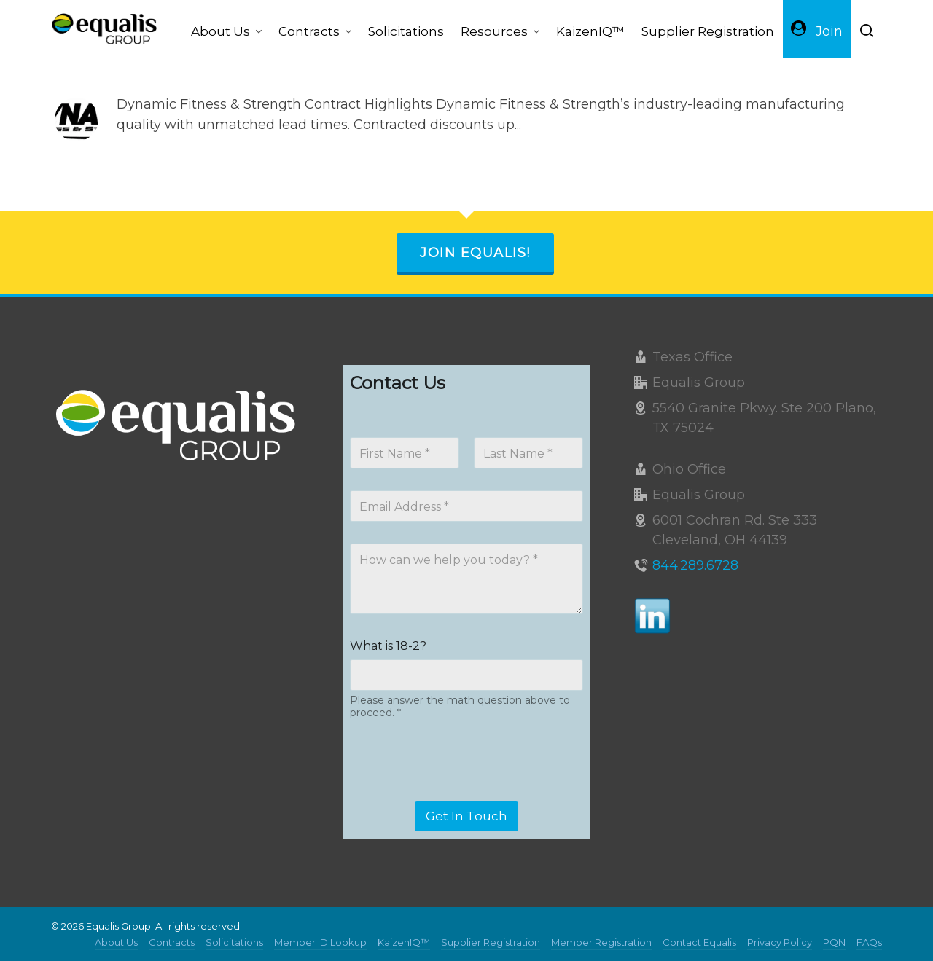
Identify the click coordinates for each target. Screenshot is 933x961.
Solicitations (234, 942)
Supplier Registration (490, 942)
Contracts (172, 942)
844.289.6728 (695, 565)
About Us (116, 942)
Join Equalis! (475, 253)
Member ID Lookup (320, 942)
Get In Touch (466, 816)
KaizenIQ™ (404, 942)
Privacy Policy (779, 942)
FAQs (869, 942)
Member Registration (601, 942)
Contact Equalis (699, 942)
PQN (834, 942)
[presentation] (460, 792)
